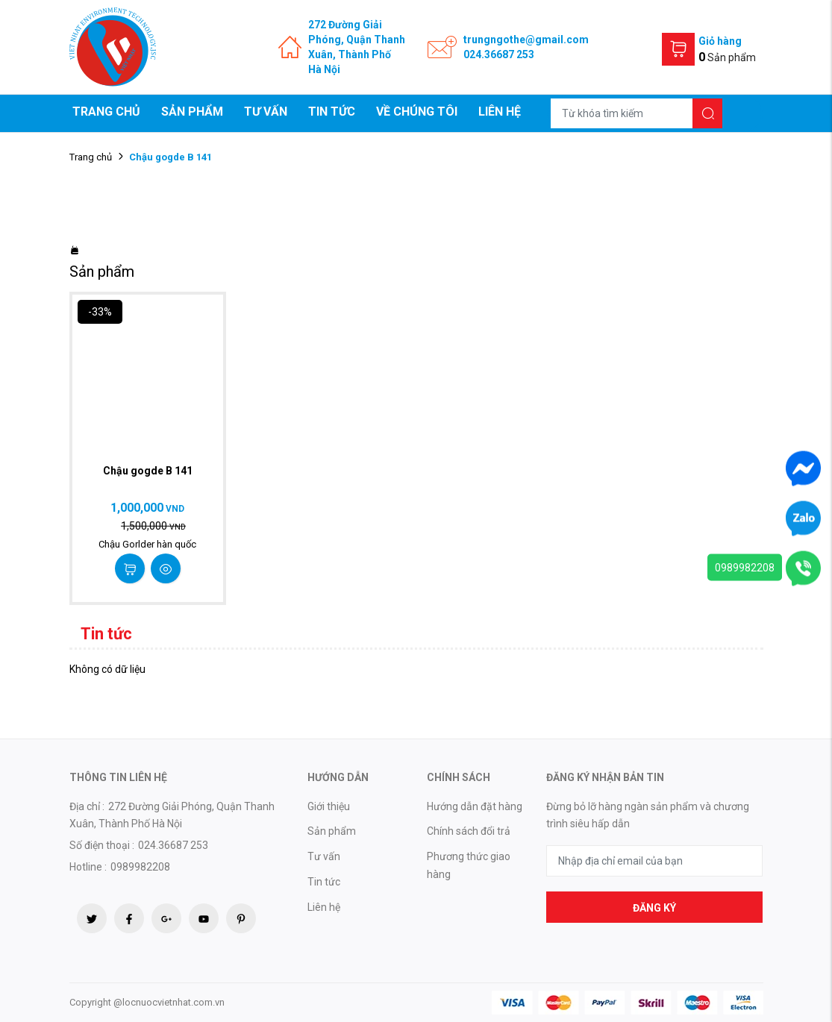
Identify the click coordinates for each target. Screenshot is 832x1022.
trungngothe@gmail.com (526, 40)
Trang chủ (106, 111)
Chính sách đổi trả (468, 831)
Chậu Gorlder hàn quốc (147, 544)
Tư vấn (265, 111)
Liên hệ (499, 111)
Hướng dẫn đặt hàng (474, 806)
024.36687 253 (498, 54)
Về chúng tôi (416, 111)
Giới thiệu (328, 806)
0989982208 (745, 568)
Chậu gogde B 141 (148, 471)
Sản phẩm (192, 111)
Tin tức (331, 111)
